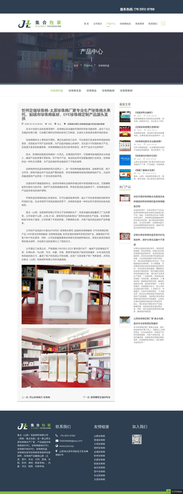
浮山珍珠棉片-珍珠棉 (39, 390)
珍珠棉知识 (125, 18)
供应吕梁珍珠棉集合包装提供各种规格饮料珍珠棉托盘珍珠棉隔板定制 (149, 195)
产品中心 (111, 18)
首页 (76, 59)
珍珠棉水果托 (73, 117)
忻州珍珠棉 (99, 449)
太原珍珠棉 (99, 472)
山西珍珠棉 (99, 429)
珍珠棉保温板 (85, 117)
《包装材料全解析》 (144, 106)
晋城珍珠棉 (99, 433)
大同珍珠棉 (99, 437)
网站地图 (162, 489)
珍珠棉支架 (75, 83)
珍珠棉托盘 (103, 59)
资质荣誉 (139, 18)
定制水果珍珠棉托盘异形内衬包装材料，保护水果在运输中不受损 (149, 233)
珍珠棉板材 (108, 83)
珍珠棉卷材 (126, 83)
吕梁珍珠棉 (99, 453)
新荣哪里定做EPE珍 (100, 390)
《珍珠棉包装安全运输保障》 (148, 135)
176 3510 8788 (155, 4)
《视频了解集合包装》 (145, 163)
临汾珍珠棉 (99, 460)
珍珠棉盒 (92, 83)
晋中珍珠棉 (99, 464)
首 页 (86, 18)
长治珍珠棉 (99, 468)
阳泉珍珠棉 (99, 457)
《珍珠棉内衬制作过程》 (146, 149)
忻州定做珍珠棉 (98, 117)
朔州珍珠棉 (99, 441)
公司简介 (97, 18)
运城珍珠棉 (99, 445)
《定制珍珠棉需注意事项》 (147, 120)
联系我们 (153, 18)
